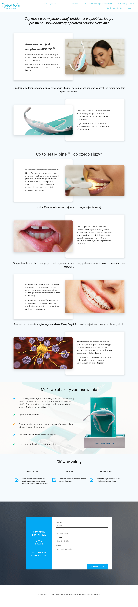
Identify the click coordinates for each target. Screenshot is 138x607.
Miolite (75, 3)
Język (131, 8)
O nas (64, 3)
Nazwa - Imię (59, 522)
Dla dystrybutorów (114, 8)
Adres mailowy (60, 530)
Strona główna (50, 3)
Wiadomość (58, 545)
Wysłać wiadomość (97, 566)
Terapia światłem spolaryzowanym (98, 3)
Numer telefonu (60, 538)
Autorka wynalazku (126, 3)
